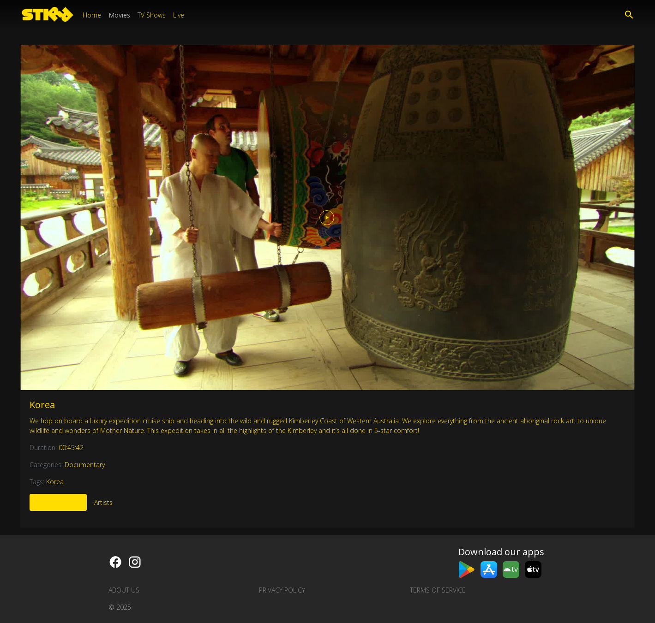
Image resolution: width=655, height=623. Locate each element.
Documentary (85, 464)
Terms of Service (438, 590)
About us (123, 590)
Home (92, 15)
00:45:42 (71, 447)
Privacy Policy (282, 590)
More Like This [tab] (58, 502)
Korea (42, 404)
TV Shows (152, 15)
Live (178, 15)
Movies (119, 15)
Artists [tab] (103, 502)
